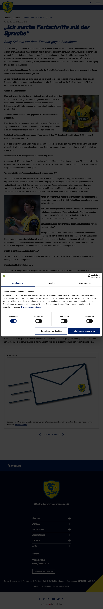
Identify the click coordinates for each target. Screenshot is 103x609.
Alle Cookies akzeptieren (84, 331)
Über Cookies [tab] (85, 283)
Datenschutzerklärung (31, 307)
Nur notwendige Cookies (51, 331)
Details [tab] (52, 283)
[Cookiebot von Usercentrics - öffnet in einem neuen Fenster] (89, 276)
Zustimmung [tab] (17, 283)
